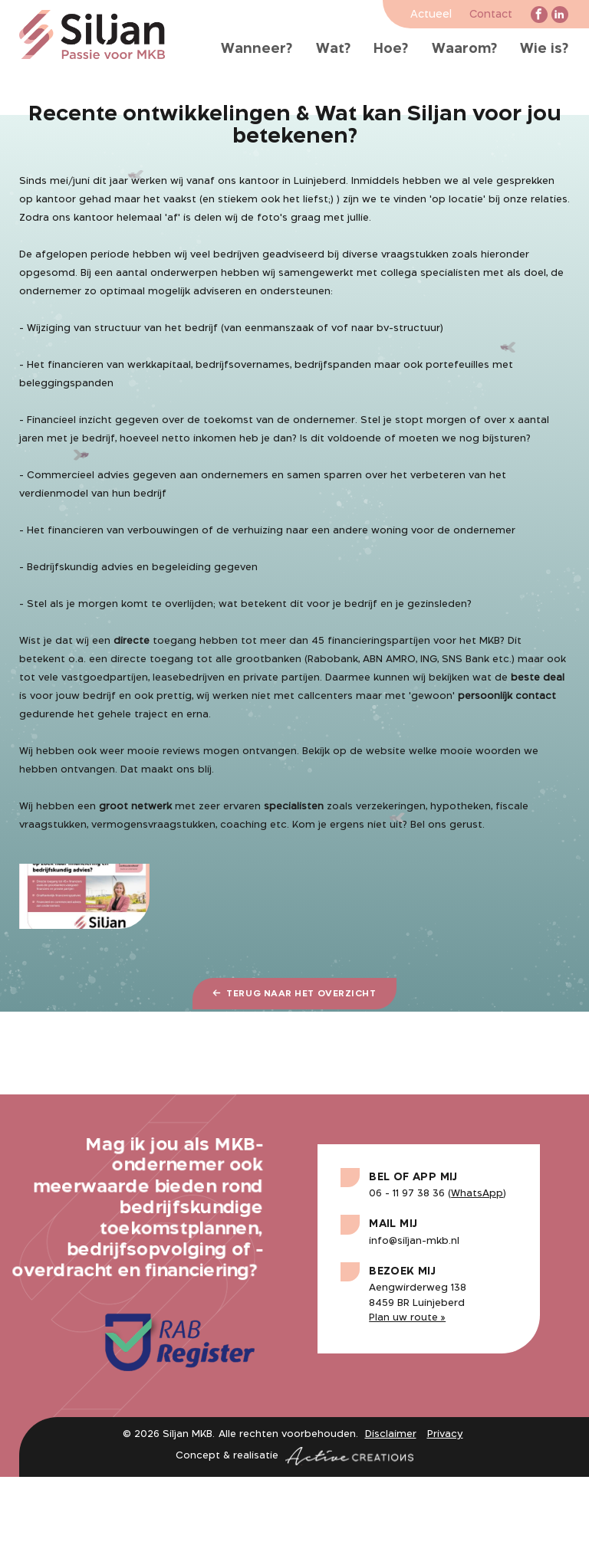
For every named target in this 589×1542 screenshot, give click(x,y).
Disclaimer (390, 1434)
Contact (490, 15)
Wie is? (544, 49)
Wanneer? (256, 49)
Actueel (431, 15)
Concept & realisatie (294, 1456)
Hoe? (390, 49)
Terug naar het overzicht (294, 993)
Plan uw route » (407, 1318)
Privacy (445, 1434)
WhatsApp (477, 1194)
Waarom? (464, 49)
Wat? (333, 49)
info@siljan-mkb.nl (414, 1241)
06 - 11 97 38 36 (407, 1194)
